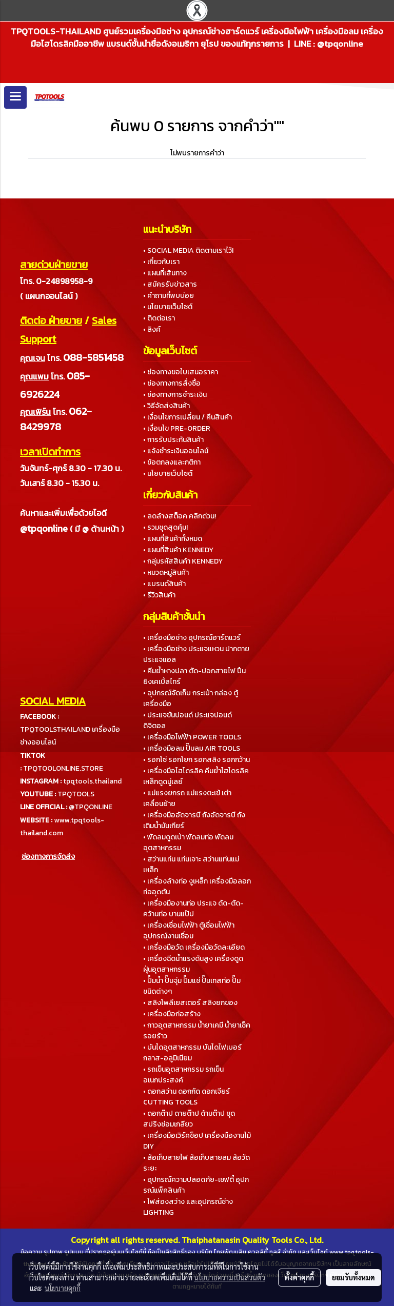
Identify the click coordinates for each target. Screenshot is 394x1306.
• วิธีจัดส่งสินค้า (166, 405)
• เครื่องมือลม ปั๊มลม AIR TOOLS (191, 748)
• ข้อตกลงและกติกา (172, 462)
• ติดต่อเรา (159, 318)
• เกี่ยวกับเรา (161, 261)
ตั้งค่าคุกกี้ (299, 1277)
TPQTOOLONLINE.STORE (63, 768)
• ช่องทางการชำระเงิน (175, 394)
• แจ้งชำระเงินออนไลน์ (175, 451)
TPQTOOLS (75, 794)
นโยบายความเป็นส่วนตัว (229, 1277)
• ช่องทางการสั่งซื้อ (172, 383)
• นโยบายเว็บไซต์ (167, 307)
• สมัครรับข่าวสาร (170, 284)
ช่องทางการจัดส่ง (48, 856)
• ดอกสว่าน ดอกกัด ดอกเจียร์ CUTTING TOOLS (186, 1097)
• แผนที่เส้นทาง (165, 273)
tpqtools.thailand (92, 781)
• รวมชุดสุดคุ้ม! (165, 527)
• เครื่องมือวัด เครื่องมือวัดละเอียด (194, 947)
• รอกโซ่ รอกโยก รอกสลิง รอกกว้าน (196, 759)
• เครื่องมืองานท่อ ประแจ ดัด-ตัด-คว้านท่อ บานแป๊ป (193, 908)
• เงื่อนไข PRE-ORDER (176, 428)
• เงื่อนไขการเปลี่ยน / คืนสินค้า (187, 417)
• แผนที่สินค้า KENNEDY (178, 550)
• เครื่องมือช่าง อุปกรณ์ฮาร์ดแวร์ (192, 637)
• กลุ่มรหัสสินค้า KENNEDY (183, 561)
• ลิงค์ (152, 329)
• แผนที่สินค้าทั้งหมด (172, 538)
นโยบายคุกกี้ (63, 1288)
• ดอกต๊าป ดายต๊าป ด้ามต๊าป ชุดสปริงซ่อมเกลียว (189, 1119)
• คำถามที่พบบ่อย (168, 295)
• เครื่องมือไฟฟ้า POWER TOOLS (192, 737)
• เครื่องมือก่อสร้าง (172, 1014)
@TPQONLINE (90, 806)
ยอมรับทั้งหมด (353, 1277)
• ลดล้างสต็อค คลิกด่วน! (179, 516)
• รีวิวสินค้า (159, 595)
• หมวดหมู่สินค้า (166, 572)
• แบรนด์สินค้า (164, 583)
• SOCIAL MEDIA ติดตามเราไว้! (188, 250)
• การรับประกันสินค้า (173, 439)
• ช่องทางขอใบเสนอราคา (180, 372)
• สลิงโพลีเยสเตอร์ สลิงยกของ (190, 1002)
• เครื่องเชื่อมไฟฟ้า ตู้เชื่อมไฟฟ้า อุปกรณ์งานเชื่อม (188, 930)
